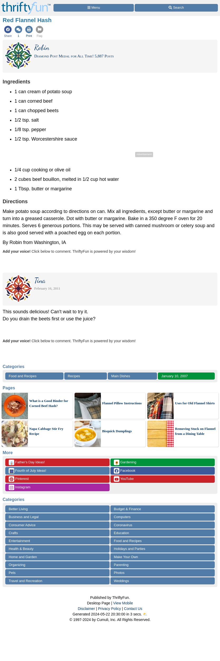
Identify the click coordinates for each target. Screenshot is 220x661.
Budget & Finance (127, 509)
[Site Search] (176, 8)
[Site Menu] (93, 8)
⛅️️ (145, 614)
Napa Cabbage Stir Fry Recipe (46, 431)
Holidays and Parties (129, 549)
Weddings (121, 581)
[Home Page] (26, 3)
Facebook (124, 471)
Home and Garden (23, 557)
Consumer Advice (22, 525)
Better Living (18, 509)
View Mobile (123, 603)
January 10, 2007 (174, 376)
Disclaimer (86, 609)
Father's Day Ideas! (27, 462)
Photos (119, 573)
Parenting (121, 565)
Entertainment (19, 541)
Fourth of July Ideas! (27, 471)
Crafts (13, 533)
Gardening (125, 462)
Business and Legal (23, 517)
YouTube (124, 479)
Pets (12, 573)
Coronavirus (123, 525)
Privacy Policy (109, 609)
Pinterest (19, 479)
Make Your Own (126, 557)
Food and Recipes (23, 376)
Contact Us (133, 609)
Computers (122, 517)
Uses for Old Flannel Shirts (195, 403)
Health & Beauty (21, 549)
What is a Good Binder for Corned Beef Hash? (48, 403)
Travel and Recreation (25, 581)
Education (121, 533)
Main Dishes (120, 376)
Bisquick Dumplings (117, 431)
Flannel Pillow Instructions (122, 403)
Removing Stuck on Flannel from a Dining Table (195, 431)
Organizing (17, 565)
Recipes (74, 376)
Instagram (19, 487)
